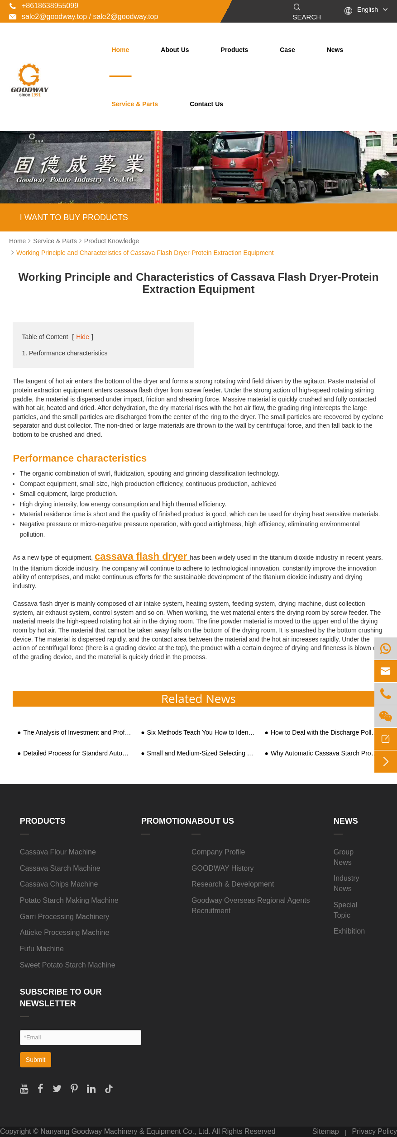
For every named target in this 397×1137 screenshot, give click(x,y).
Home (120, 49)
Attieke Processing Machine (64, 932)
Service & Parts (134, 104)
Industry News (346, 883)
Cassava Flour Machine (58, 852)
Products (235, 49)
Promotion (166, 821)
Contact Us (206, 104)
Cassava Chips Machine (59, 884)
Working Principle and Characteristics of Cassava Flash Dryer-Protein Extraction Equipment (145, 252)
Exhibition (349, 931)
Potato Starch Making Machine (69, 900)
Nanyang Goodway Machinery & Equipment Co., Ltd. (125, 1131)
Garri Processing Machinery (64, 916)
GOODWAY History (222, 868)
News (335, 49)
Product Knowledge (111, 241)
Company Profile (218, 852)
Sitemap (325, 1131)
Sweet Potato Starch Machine (67, 965)
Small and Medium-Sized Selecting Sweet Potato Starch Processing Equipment (201, 753)
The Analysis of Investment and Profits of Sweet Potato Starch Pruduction (77, 732)
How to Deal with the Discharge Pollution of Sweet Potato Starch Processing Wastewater (325, 732)
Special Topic (345, 910)
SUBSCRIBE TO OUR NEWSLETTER (61, 997)
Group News (344, 857)
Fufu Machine (42, 949)
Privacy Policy (374, 1131)
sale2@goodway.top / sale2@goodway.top (83, 16)
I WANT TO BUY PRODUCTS (74, 217)
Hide (82, 336)
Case (287, 49)
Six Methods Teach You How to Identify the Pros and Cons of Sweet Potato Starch (201, 732)
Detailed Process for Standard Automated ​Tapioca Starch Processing (77, 753)
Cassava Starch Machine (60, 868)
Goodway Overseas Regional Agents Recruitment (250, 905)
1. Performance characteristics (64, 353)
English (367, 9)
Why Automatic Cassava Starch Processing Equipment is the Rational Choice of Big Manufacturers (325, 753)
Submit (36, 1059)
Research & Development (232, 884)
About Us (175, 49)
